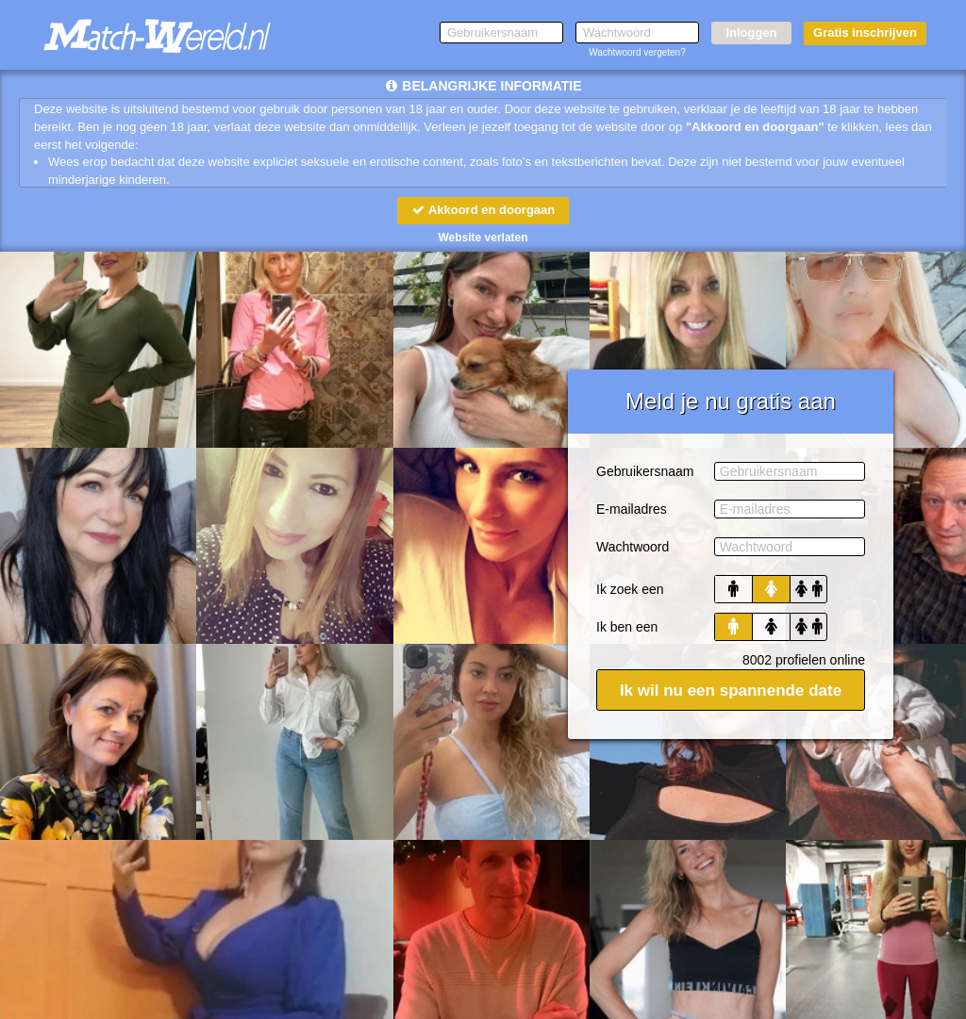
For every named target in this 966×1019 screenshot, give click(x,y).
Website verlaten (482, 237)
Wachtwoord (632, 546)
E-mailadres (631, 509)
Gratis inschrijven (865, 32)
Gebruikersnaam (645, 471)
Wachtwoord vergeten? (637, 52)
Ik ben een (627, 626)
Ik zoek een (630, 589)
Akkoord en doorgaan (483, 210)
